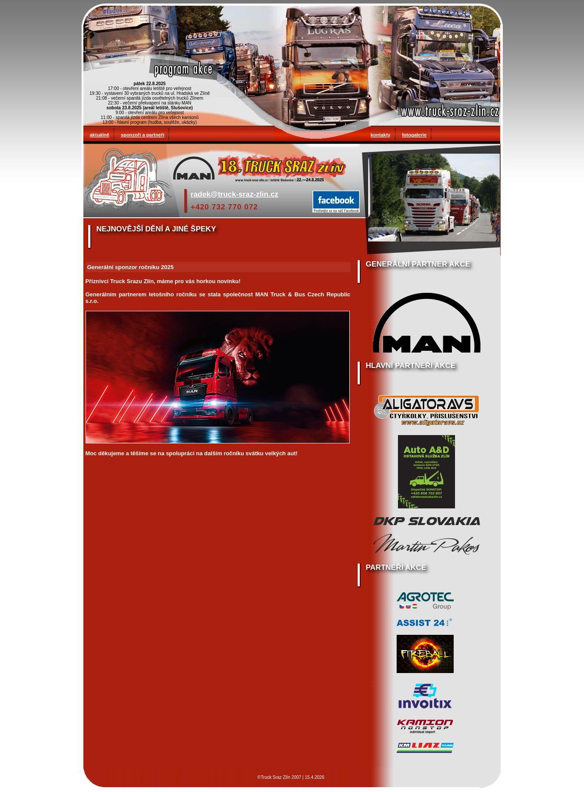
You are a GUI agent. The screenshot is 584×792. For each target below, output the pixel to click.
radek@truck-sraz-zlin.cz (235, 194)
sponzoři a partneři (142, 134)
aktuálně (100, 134)
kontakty (381, 134)
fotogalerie (414, 134)
